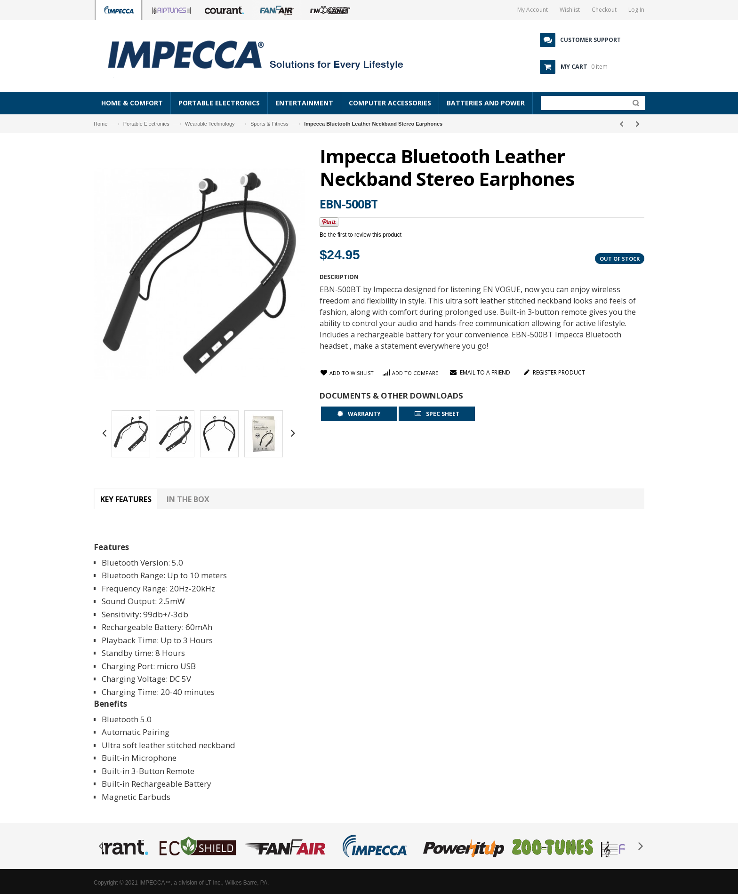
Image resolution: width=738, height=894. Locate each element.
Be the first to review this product (360, 234)
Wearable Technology (209, 124)
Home (100, 124)
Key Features (126, 499)
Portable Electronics (146, 124)
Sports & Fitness (269, 124)
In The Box (188, 499)
